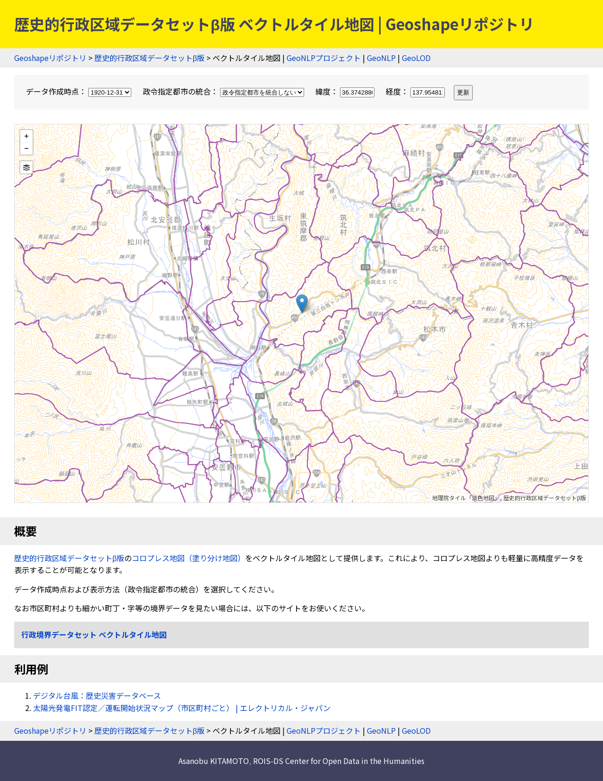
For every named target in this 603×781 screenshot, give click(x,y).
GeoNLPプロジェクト (324, 57)
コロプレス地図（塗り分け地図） (188, 558)
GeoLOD (416, 57)
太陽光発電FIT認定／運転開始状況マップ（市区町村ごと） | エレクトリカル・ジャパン (182, 707)
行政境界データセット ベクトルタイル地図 (94, 634)
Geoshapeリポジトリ (50, 57)
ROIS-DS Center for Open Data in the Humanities (339, 760)
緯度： (345, 91)
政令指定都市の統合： (224, 91)
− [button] (26, 148)
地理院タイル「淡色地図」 (466, 498)
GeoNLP (381, 57)
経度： (416, 91)
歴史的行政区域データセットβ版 (149, 57)
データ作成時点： (79, 91)
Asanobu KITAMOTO (213, 760)
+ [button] (26, 136)
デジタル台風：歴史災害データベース (97, 695)
